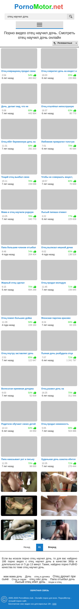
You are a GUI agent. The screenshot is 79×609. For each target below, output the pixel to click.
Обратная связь (39, 590)
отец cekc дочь (38, 579)
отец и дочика (42, 576)
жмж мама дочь (12, 576)
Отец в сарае (19, 579)
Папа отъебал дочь (62, 579)
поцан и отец (55, 582)
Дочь (28, 576)
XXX (54, 604)
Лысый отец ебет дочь (30, 581)
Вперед (52, 547)
